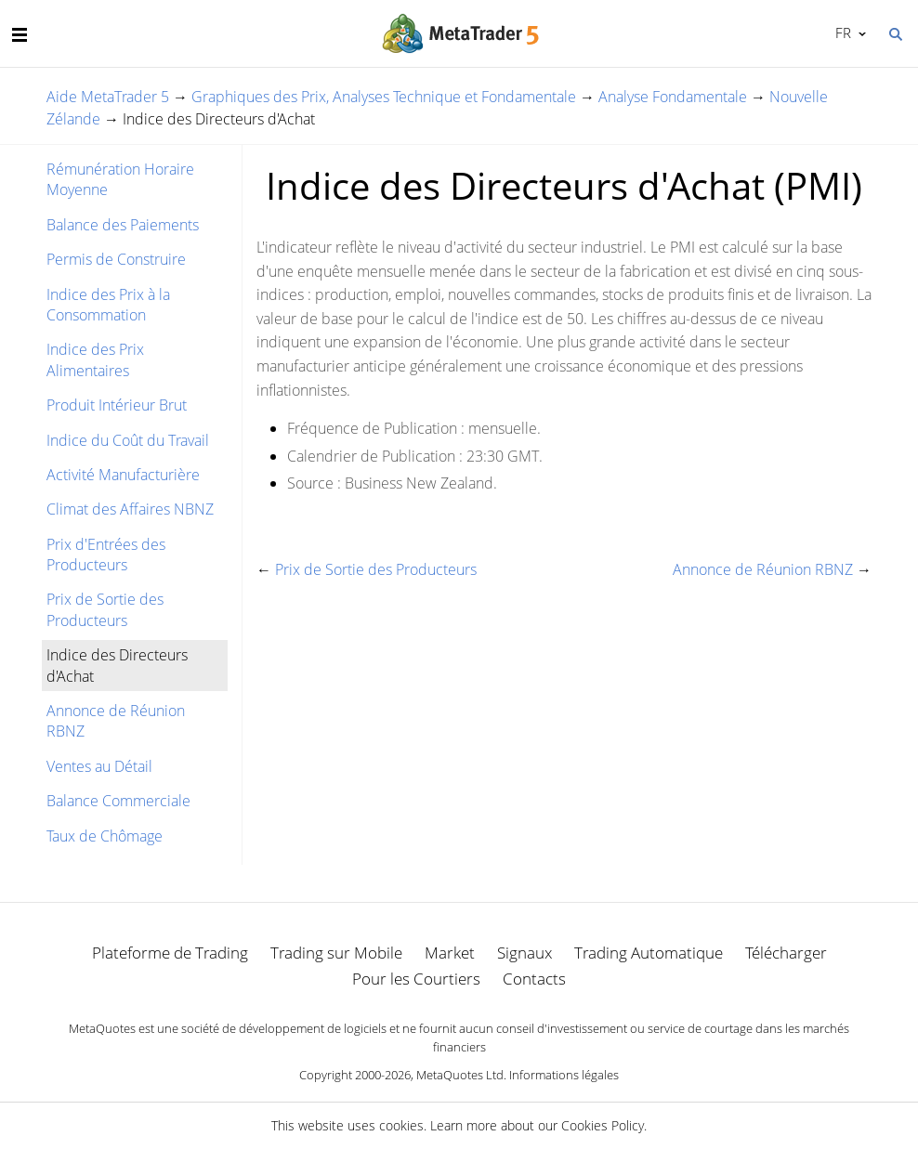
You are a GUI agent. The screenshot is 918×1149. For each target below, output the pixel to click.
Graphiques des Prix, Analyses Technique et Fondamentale (383, 96)
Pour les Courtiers (416, 978)
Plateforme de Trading (170, 952)
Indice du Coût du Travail (127, 440)
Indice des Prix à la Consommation (108, 304)
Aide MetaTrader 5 (107, 96)
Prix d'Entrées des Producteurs (105, 554)
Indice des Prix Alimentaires (95, 359)
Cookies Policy (602, 1125)
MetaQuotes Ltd (460, 1074)
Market (450, 952)
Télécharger (786, 952)
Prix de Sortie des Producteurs (105, 609)
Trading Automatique (648, 952)
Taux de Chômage (104, 836)
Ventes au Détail (99, 766)
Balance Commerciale (118, 800)
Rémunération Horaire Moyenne (120, 179)
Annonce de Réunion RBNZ (115, 720)
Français (841, 32)
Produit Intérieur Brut (116, 405)
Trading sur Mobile (336, 952)
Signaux (524, 952)
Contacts (534, 978)
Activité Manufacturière (123, 474)
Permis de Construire (116, 259)
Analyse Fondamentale (672, 96)
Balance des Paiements (122, 225)
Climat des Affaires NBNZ (130, 509)
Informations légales (564, 1074)
